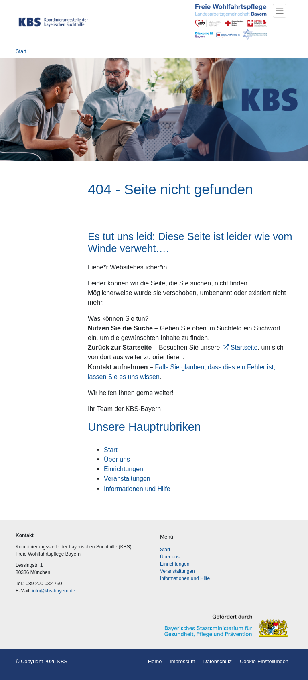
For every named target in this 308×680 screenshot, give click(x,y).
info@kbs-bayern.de (53, 591)
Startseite (244, 347)
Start (21, 51)
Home (155, 661)
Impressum (182, 661)
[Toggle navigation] (279, 11)
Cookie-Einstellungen (264, 661)
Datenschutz (217, 661)
